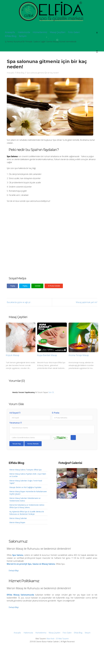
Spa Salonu (17, 555)
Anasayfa (10, 32)
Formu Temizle (33, 444)
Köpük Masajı (12, 355)
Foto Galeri (74, 32)
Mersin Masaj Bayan (17, 522)
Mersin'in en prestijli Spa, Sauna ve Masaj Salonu (31, 564)
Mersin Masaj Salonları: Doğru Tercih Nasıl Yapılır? (25, 481)
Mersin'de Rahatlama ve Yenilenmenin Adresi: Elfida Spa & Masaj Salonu (26, 506)
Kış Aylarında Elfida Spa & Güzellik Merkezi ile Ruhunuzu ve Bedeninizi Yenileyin (26, 512)
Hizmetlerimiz (40, 32)
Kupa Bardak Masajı (47, 355)
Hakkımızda (24, 32)
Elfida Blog (10, 36)
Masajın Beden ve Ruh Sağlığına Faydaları (25, 487)
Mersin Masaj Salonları (18, 518)
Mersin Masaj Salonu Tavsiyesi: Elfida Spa (25, 469)
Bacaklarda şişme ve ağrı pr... (19, 302)
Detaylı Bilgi (13, 570)
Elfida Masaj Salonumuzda (20, 594)
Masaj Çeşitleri (57, 32)
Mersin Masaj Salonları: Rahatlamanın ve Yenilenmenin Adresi (25, 499)
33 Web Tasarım (62, 638)
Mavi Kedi (50, 638)
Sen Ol (51, 392)
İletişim (22, 36)
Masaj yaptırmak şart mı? (86, 302)
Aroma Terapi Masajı (79, 355)
